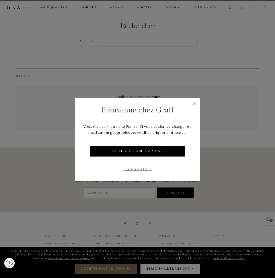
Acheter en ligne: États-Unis (137, 151)
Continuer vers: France (138, 169)
